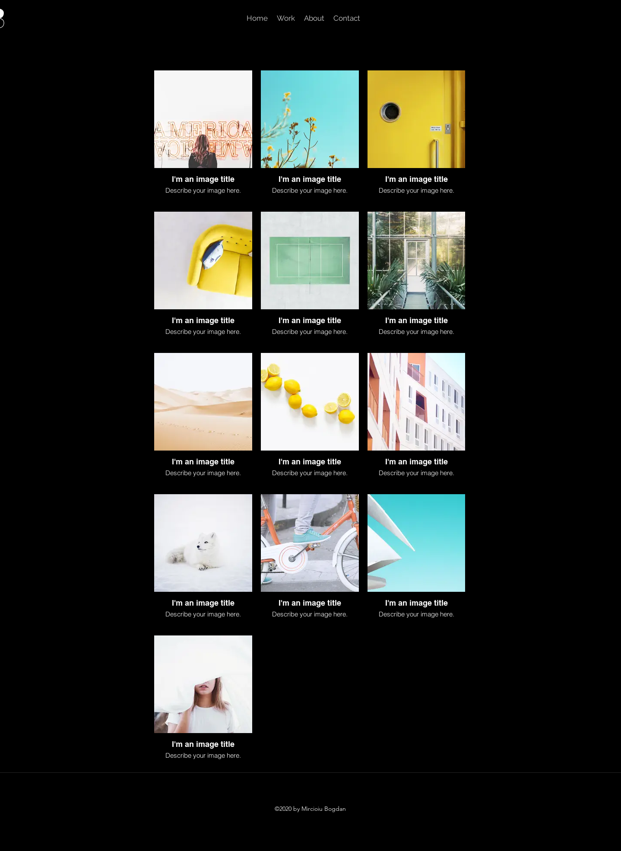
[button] (285, 18)
